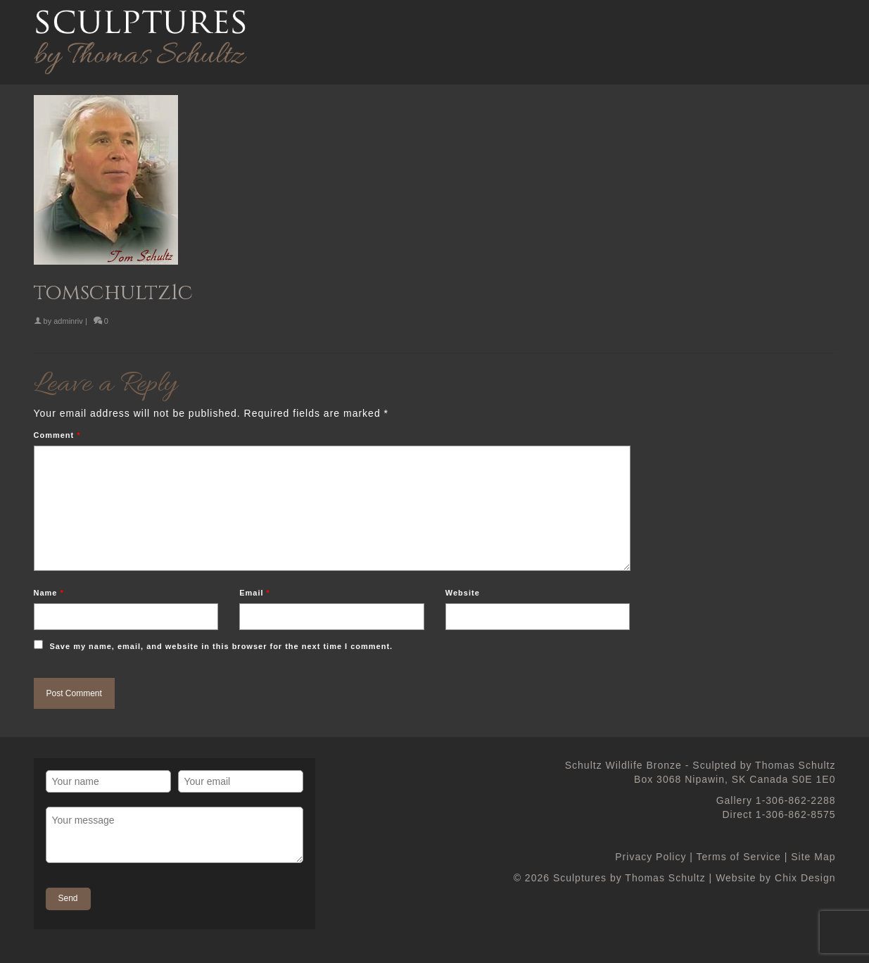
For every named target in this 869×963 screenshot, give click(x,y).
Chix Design (805, 877)
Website (462, 592)
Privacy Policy (650, 856)
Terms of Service (739, 856)
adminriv (68, 321)
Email (254, 592)
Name (49, 592)
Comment (57, 435)
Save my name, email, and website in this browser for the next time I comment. (221, 646)
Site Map (813, 856)
